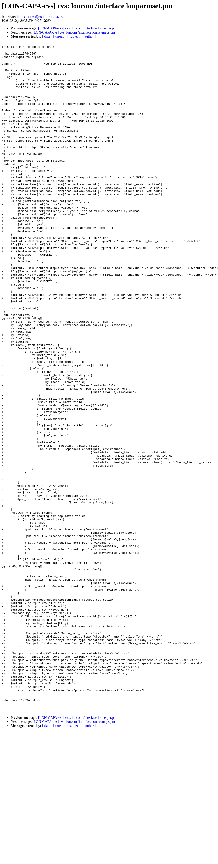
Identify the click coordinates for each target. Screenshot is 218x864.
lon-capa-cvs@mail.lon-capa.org (40, 17)
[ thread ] (59, 36)
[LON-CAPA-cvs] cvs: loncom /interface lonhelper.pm (77, 28)
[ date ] (47, 36)
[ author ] (89, 36)
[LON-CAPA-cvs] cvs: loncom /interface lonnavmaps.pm (74, 32)
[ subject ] (74, 36)
